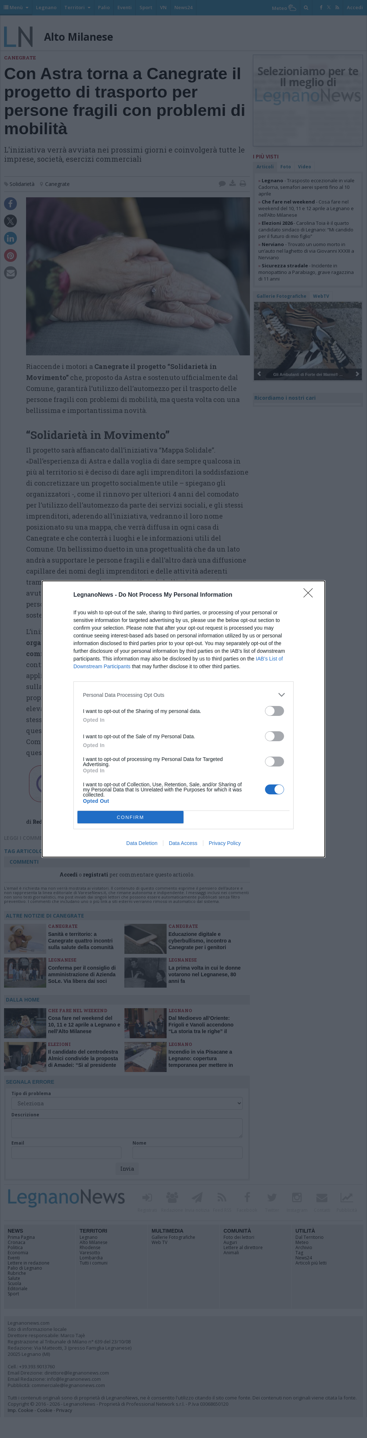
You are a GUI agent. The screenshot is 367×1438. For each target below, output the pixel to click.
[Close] (310, 595)
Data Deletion (141, 843)
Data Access (183, 843)
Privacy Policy (225, 843)
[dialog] (183, 719)
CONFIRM (130, 817)
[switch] (274, 711)
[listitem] (183, 695)
